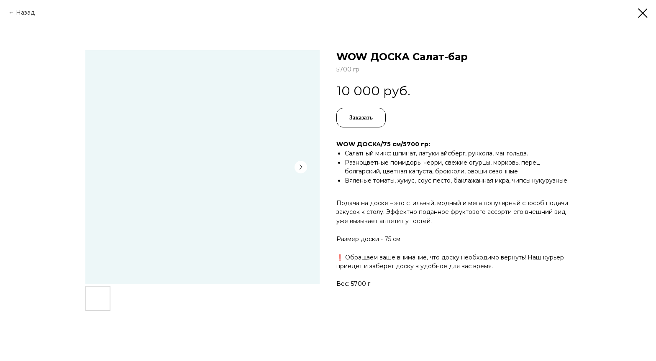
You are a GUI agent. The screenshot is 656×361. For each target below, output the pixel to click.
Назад (25, 12)
